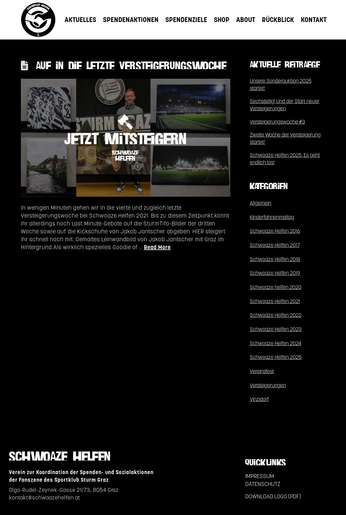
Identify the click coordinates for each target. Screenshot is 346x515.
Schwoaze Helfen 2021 (275, 301)
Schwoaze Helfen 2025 (276, 357)
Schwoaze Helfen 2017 (275, 245)
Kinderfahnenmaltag (272, 217)
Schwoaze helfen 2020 (275, 287)
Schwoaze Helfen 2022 (275, 315)
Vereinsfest (262, 371)
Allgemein (260, 203)
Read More (157, 247)
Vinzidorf (259, 399)
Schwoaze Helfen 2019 (275, 273)
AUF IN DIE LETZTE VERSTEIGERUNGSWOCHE (131, 66)
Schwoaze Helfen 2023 (276, 329)
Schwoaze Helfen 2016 (275, 231)
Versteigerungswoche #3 (277, 122)
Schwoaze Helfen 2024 (275, 343)
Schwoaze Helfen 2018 (275, 259)
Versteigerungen (268, 385)
